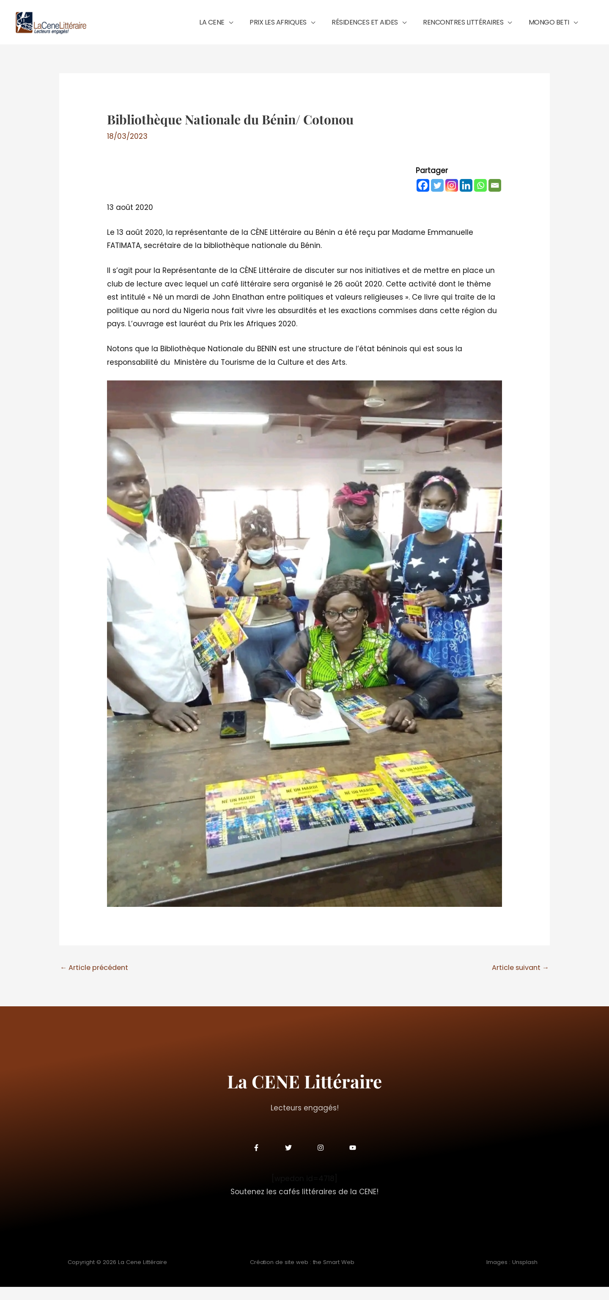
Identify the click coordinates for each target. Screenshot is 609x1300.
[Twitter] (437, 197)
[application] (267, 28)
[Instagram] (451, 197)
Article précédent (96, 980)
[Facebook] (423, 197)
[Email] (494, 197)
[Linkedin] (466, 197)
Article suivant (518, 980)
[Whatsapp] (480, 197)
